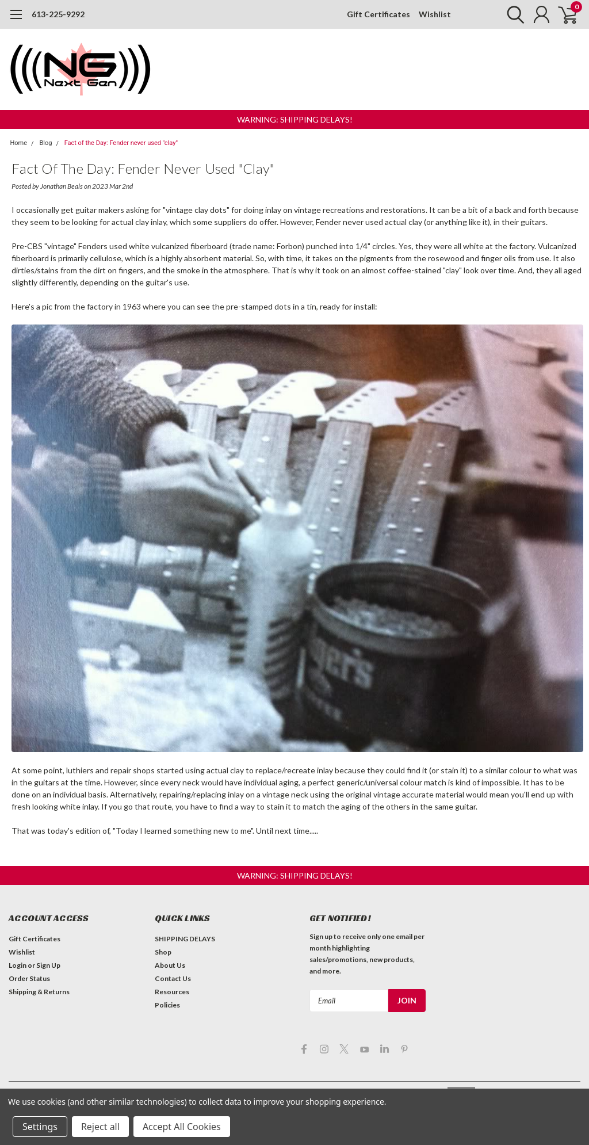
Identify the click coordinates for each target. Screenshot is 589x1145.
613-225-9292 (58, 14)
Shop (163, 952)
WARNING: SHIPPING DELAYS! (295, 119)
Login (17, 965)
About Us (170, 965)
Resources (172, 991)
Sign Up (48, 965)
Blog (45, 143)
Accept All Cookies (182, 1126)
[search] (513, 14)
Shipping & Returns (39, 991)
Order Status (29, 978)
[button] (295, 119)
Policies (167, 1005)
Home (19, 143)
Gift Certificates (378, 14)
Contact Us (173, 978)
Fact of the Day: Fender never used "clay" (121, 143)
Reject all (100, 1126)
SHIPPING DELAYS (185, 938)
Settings (40, 1126)
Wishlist (435, 14)
